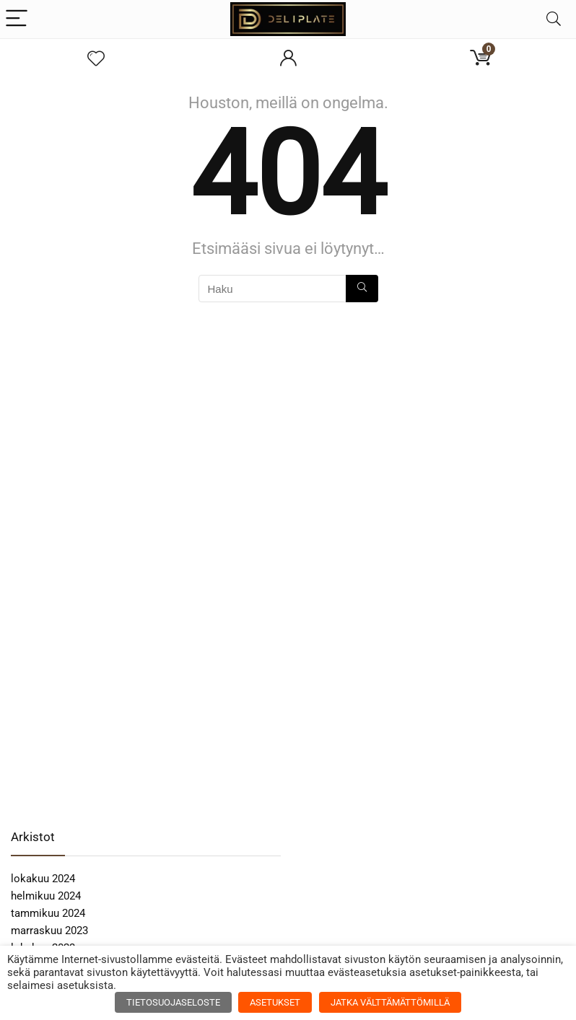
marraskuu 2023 (49, 930)
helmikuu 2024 (46, 895)
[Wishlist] (96, 59)
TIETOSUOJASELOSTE (173, 1002)
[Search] (553, 19)
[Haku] (362, 288)
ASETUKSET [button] (275, 1002)
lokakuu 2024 (43, 878)
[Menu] (17, 19)
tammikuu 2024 (48, 913)
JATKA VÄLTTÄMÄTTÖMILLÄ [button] (390, 1002)
